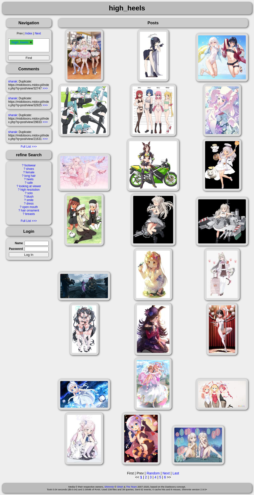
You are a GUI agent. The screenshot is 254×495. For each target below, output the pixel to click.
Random (153, 473)
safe (30, 182)
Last (175, 473)
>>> (45, 88)
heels (30, 179)
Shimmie (109, 486)
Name (19, 243)
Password (16, 249)
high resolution (29, 189)
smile (30, 200)
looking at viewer (30, 186)
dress (29, 203)
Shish (120, 486)
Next (38, 33)
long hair (30, 176)
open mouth (30, 207)
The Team (131, 486)
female (30, 172)
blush (30, 196)
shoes (30, 169)
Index (28, 33)
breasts (30, 214)
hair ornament (30, 210)
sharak (12, 81)
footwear (30, 165)
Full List (26, 146)
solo (30, 193)
